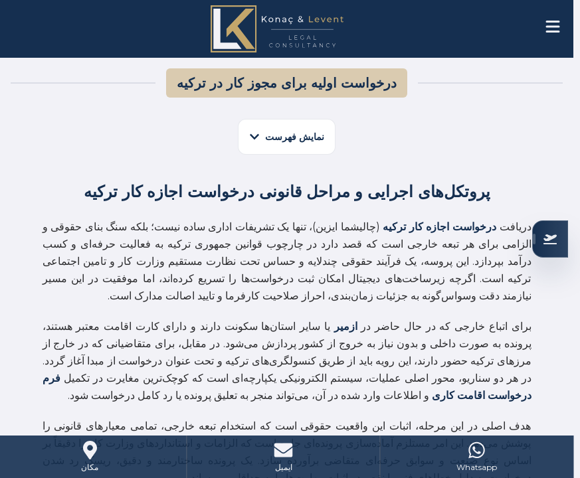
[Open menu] (553, 27)
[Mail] (282, 457)
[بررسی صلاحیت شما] (550, 239)
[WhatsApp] (476, 457)
